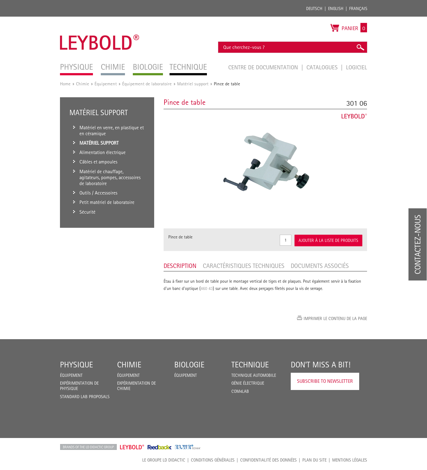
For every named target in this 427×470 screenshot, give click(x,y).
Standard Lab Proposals (85, 396)
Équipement (106, 83)
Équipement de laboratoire (147, 83)
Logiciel (356, 67)
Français (358, 8)
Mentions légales (349, 459)
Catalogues (322, 67)
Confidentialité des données (268, 459)
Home (65, 83)
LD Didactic (88, 447)
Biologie (189, 364)
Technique (250, 364)
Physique (76, 364)
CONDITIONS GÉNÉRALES (213, 459)
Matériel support (192, 83)
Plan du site (314, 459)
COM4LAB (240, 391)
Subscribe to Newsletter (325, 381)
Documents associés (320, 266)
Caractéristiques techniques (243, 266)
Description (180, 266)
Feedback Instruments (160, 447)
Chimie (82, 83)
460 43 (207, 288)
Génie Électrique (247, 383)
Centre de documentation (264, 67)
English (335, 8)
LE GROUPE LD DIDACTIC (163, 459)
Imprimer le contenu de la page (335, 318)
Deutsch (314, 8)
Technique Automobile (253, 375)
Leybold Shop (132, 447)
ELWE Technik (188, 447)
